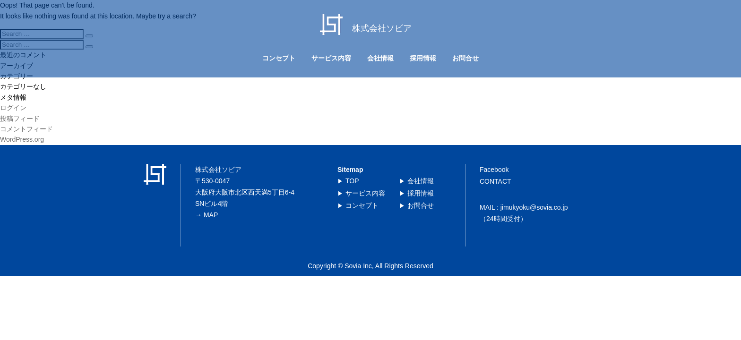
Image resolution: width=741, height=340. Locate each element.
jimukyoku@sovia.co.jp (534, 207)
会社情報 (380, 58)
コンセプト (278, 58)
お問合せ (465, 58)
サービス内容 (331, 58)
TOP (352, 181)
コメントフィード (26, 129)
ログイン (13, 107)
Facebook (494, 169)
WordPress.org (22, 139)
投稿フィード (20, 118)
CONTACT (495, 181)
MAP (211, 215)
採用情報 (423, 58)
